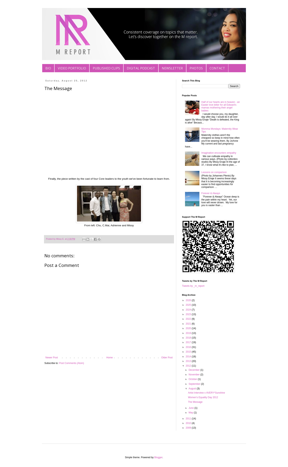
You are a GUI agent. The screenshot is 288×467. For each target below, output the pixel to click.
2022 (189, 319)
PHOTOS (196, 68)
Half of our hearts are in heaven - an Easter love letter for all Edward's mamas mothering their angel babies (220, 106)
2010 (189, 423)
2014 (189, 356)
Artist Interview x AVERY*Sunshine (206, 392)
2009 (189, 427)
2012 (189, 365)
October (193, 379)
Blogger (158, 457)
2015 (189, 351)
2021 (189, 323)
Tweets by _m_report (193, 286)
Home (109, 357)
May (191, 412)
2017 (189, 342)
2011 (189, 418)
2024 (189, 309)
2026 (189, 300)
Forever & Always (210, 193)
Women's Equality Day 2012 (203, 397)
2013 (189, 361)
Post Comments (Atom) (71, 363)
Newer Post (51, 357)
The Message (195, 402)
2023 (189, 314)
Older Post (167, 357)
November (194, 374)
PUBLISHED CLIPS (106, 68)
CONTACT (217, 68)
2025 (189, 305)
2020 (189, 328)
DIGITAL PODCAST (141, 68)
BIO (48, 68)
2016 (189, 347)
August (193, 388)
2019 (189, 333)
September (195, 384)
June (191, 408)
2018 (189, 337)
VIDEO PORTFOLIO (72, 68)
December (194, 370)
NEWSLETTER (172, 68)
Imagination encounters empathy (218, 152)
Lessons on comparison (214, 172)
